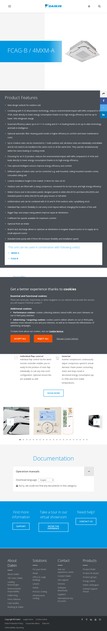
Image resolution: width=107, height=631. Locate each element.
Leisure (36, 583)
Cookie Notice (56, 331)
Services (61, 583)
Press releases (14, 599)
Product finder (89, 569)
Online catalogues (91, 585)
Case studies (13, 603)
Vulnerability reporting (14, 627)
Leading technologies (13, 583)
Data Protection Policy (14, 623)
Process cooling (40, 591)
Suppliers (62, 594)
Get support (63, 580)
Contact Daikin (64, 576)
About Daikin (13, 574)
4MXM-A (15, 253)
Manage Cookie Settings (67, 338)
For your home (39, 569)
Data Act (45, 623)
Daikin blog (13, 595)
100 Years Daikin (15, 578)
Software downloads (63, 589)
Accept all (20, 338)
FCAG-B (14, 258)
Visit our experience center (66, 570)
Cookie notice (41, 619)
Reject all (43, 338)
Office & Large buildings (39, 578)
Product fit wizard (91, 573)
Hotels (35, 587)
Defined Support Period (90, 590)
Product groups (90, 577)
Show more (53, 393)
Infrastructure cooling (39, 597)
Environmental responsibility (14, 590)
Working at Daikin (15, 607)
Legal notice (28, 619)
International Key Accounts (65, 599)
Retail (35, 573)
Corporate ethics (33, 623)
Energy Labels (89, 581)
